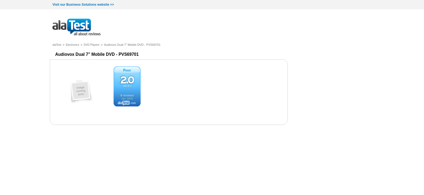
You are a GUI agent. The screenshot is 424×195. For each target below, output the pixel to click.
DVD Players (92, 44)
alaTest (56, 44)
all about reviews (76, 27)
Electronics (72, 44)
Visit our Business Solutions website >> (83, 4)
